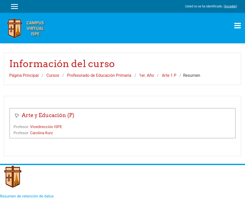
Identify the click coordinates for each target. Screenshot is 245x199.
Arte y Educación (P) (48, 115)
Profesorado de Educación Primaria (99, 75)
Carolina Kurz (41, 133)
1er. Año (146, 75)
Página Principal (24, 75)
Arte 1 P (169, 75)
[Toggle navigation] (237, 25)
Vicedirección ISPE (46, 127)
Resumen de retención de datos (27, 196)
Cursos (53, 75)
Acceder (230, 6)
